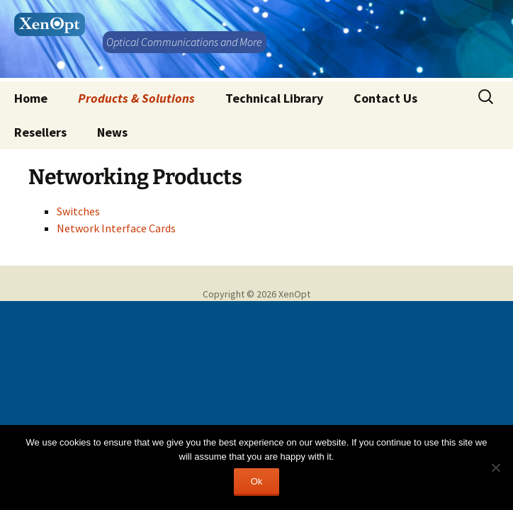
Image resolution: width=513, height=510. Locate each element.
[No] (495, 467)
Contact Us (385, 98)
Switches (78, 211)
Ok (257, 481)
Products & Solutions (136, 98)
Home (30, 98)
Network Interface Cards (116, 228)
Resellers (40, 132)
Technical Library (274, 98)
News (112, 132)
